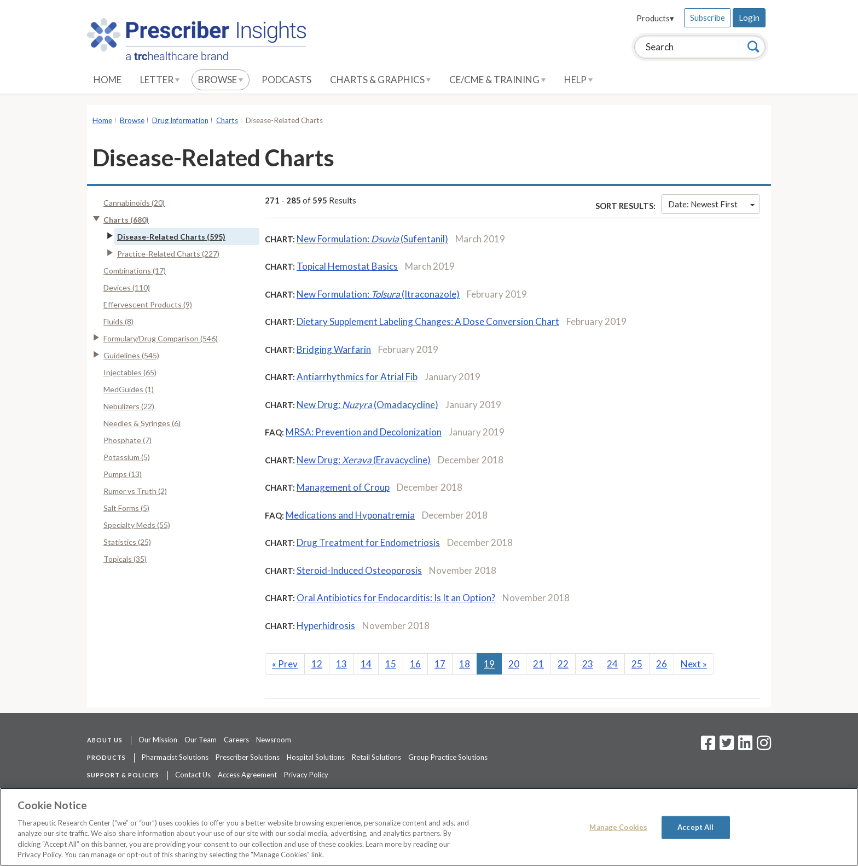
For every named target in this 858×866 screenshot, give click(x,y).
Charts (227, 120)
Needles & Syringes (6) (142, 423)
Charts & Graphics (380, 79)
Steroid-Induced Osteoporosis (359, 570)
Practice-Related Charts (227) (168, 253)
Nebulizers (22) (128, 406)
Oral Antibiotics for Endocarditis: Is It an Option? (396, 597)
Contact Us (193, 774)
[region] (429, 827)
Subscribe (707, 17)
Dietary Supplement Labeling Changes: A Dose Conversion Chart (428, 321)
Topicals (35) (125, 558)
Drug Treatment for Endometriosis (368, 542)
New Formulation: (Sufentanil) (372, 239)
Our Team (200, 739)
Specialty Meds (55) (136, 525)
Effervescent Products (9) (147, 304)
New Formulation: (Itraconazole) (378, 294)
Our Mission (157, 739)
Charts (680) (126, 219)
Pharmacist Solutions (175, 757)
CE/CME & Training (497, 79)
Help (578, 79)
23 (587, 664)
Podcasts (286, 79)
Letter (159, 79)
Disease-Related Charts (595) (171, 236)
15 (390, 664)
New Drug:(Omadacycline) (367, 404)
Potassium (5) (126, 457)
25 (636, 664)
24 (612, 664)
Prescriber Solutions (248, 757)
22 (563, 664)
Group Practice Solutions (448, 757)
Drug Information (180, 120)
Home (107, 79)
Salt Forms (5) (126, 508)
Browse (220, 79)
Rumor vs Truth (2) (135, 491)
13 (341, 664)
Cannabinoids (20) (134, 202)
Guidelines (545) (131, 355)
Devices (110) (126, 287)
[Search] (753, 46)
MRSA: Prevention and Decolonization (364, 432)
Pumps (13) (122, 474)
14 (366, 664)
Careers (236, 739)
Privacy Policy (306, 774)
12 (316, 664)
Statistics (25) (127, 542)
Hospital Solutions (316, 757)
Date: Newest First (711, 204)
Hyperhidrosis (326, 625)
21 (538, 664)
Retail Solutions (376, 757)
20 (513, 664)
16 (415, 664)
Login (749, 17)
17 (439, 664)
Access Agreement (247, 774)
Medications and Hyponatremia (350, 515)
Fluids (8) (118, 321)
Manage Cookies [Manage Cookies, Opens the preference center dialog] (618, 827)
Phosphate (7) (127, 440)
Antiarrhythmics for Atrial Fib (357, 376)
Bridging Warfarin (334, 349)
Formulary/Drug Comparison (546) (160, 338)
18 (464, 664)
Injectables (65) (129, 372)
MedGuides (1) (128, 389)
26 (661, 664)
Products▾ (655, 18)
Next (694, 664)
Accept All (695, 827)
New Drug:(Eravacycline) (364, 460)
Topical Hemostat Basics (347, 266)
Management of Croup (343, 487)
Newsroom (273, 739)
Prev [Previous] (285, 664)
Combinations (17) (134, 270)
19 (489, 664)
